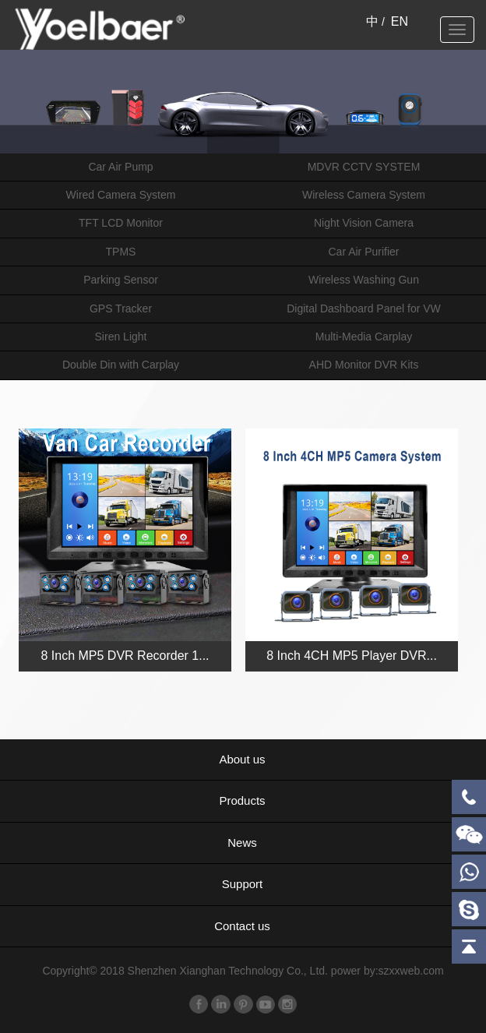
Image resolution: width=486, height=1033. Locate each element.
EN (399, 21)
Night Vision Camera (364, 223)
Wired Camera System (121, 195)
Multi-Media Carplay (363, 336)
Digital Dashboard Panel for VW (364, 308)
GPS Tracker (121, 308)
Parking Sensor (120, 279)
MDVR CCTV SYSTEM (364, 166)
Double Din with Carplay (120, 364)
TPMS (121, 251)
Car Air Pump (120, 166)
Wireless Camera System (363, 195)
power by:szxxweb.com (387, 970)
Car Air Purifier (363, 251)
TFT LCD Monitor (121, 223)
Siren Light (121, 336)
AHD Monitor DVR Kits (364, 364)
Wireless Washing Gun (363, 279)
